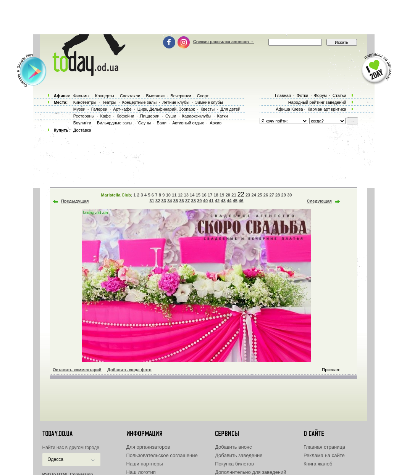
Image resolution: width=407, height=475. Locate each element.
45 (235, 200)
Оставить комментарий (77, 369)
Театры (109, 102)
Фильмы (81, 95)
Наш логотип (141, 472)
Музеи (79, 109)
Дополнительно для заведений (250, 472)
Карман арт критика (327, 109)
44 (229, 200)
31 (151, 200)
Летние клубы (175, 102)
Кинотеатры (84, 102)
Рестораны (84, 116)
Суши (170, 116)
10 (168, 195)
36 (181, 200)
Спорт (203, 95)
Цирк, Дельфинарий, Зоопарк (166, 109)
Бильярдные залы (114, 123)
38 (193, 200)
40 (205, 200)
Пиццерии (150, 116)
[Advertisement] (203, 17)
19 (222, 195)
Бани (161, 123)
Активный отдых (188, 123)
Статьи (339, 95)
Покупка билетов (234, 464)
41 (211, 200)
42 (217, 200)
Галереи (99, 109)
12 (180, 195)
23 (247, 195)
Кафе (105, 116)
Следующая (319, 201)
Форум (320, 95)
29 (283, 195)
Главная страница (324, 447)
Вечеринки (180, 95)
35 (175, 200)
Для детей (230, 109)
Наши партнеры (144, 464)
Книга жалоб (318, 464)
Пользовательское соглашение (162, 455)
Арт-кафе (122, 109)
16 (204, 195)
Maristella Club (116, 195)
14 (192, 195)
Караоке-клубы (197, 116)
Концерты (104, 95)
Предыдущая (75, 201)
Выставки (155, 95)
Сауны (144, 123)
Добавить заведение (238, 455)
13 (186, 195)
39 (199, 200)
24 (254, 195)
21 (233, 195)
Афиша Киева (289, 109)
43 (223, 200)
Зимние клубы (209, 102)
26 (265, 195)
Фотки (302, 95)
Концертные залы (139, 102)
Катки (222, 116)
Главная (283, 95)
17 (210, 195)
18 (215, 195)
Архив (215, 123)
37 (187, 200)
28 (277, 195)
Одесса (55, 459)
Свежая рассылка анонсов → (223, 41)
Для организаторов (148, 447)
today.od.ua (57, 434)
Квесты (207, 109)
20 (228, 195)
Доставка (82, 130)
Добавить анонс (233, 447)
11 (174, 195)
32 (157, 200)
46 (241, 200)
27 (271, 195)
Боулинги (82, 123)
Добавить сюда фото (129, 369)
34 (169, 200)
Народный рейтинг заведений (317, 102)
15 (198, 195)
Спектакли (130, 95)
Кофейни (125, 116)
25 (259, 195)
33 (164, 200)
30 (289, 195)
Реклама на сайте (324, 455)
